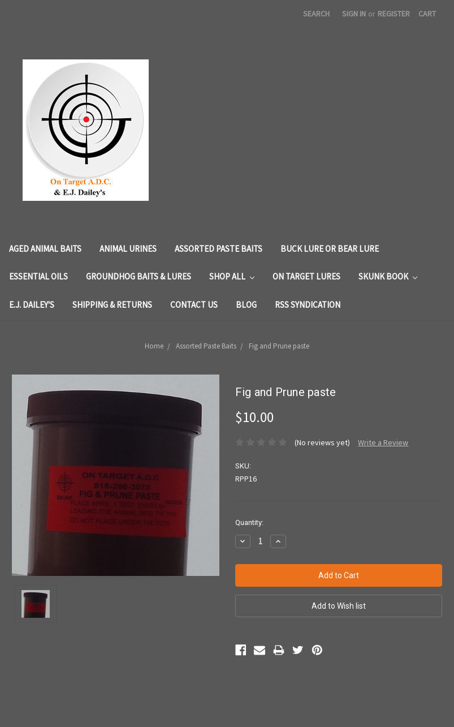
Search (316, 13)
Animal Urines (128, 248)
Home (154, 346)
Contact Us (194, 304)
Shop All (231, 276)
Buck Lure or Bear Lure (329, 248)
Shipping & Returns (112, 304)
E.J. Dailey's (31, 304)
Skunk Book (387, 276)
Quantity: (249, 522)
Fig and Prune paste (279, 346)
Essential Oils (38, 276)
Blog (246, 304)
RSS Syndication (307, 304)
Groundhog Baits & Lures (138, 276)
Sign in (354, 13)
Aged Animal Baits (45, 248)
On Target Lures (306, 276)
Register (394, 13)
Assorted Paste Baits (218, 248)
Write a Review (383, 442)
